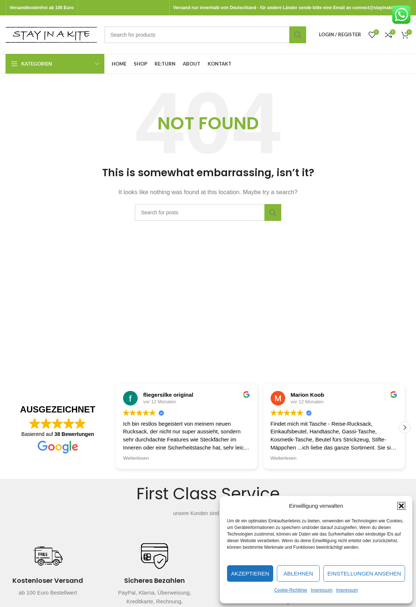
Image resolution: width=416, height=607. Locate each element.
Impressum (322, 590)
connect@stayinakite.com (379, 7)
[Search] (205, 34)
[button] (401, 506)
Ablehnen (298, 573)
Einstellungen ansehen (364, 573)
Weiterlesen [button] (136, 458)
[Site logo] (51, 34)
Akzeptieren (250, 573)
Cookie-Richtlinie (290, 590)
